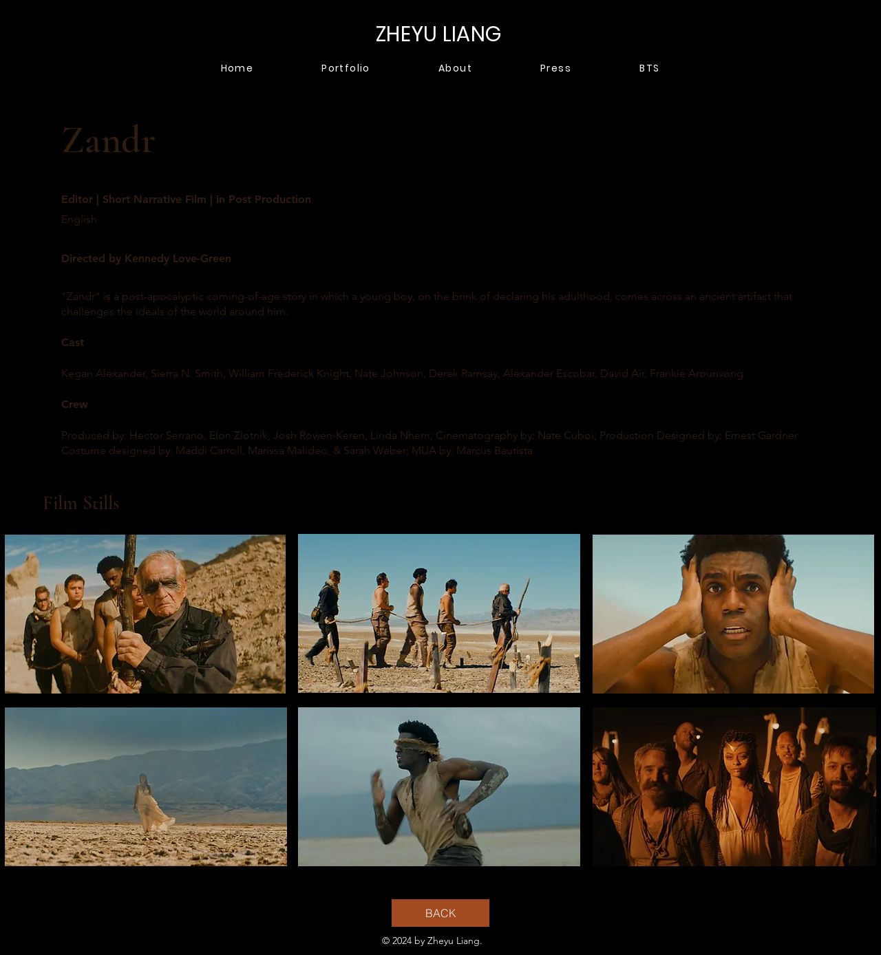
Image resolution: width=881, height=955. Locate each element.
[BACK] (440, 913)
